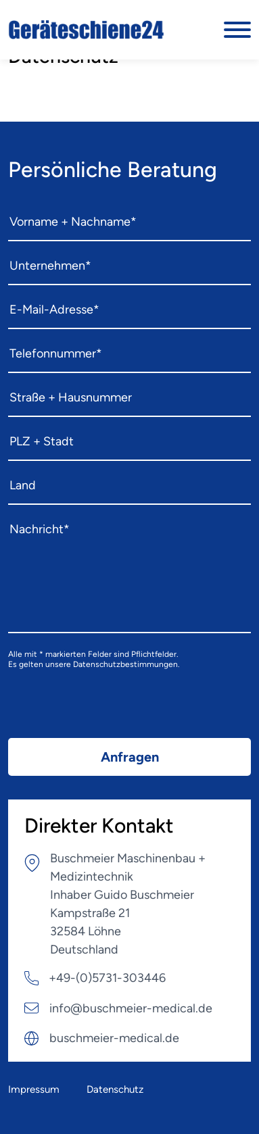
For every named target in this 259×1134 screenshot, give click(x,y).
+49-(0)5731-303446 (107, 978)
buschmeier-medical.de (114, 1038)
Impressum (34, 1089)
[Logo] (87, 30)
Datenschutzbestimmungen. (126, 664)
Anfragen (130, 757)
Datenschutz (115, 1089)
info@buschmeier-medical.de (130, 1008)
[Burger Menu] (237, 30)
